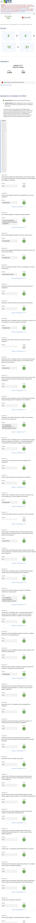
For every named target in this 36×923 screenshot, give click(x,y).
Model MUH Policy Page (5, 85)
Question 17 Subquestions (19, 487)
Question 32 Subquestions (19, 768)
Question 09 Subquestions (19, 332)
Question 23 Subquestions (19, 604)
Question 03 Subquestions (19, 227)
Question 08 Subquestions (19, 312)
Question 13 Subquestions (19, 409)
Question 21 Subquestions (19, 563)
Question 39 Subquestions (19, 892)
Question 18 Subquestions (19, 506)
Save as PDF (26, 17)
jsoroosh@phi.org (7, 10)
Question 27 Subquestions (19, 678)
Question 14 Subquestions (19, 432)
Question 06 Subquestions (19, 278)
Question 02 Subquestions (19, 206)
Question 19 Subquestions (19, 524)
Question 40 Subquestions (19, 909)
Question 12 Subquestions (19, 390)
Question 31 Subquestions (19, 750)
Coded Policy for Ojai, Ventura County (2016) (13, 82)
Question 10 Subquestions (19, 351)
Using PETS (23, 9)
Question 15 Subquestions (19, 452)
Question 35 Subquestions (19, 822)
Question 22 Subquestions (19, 582)
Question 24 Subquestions (19, 625)
